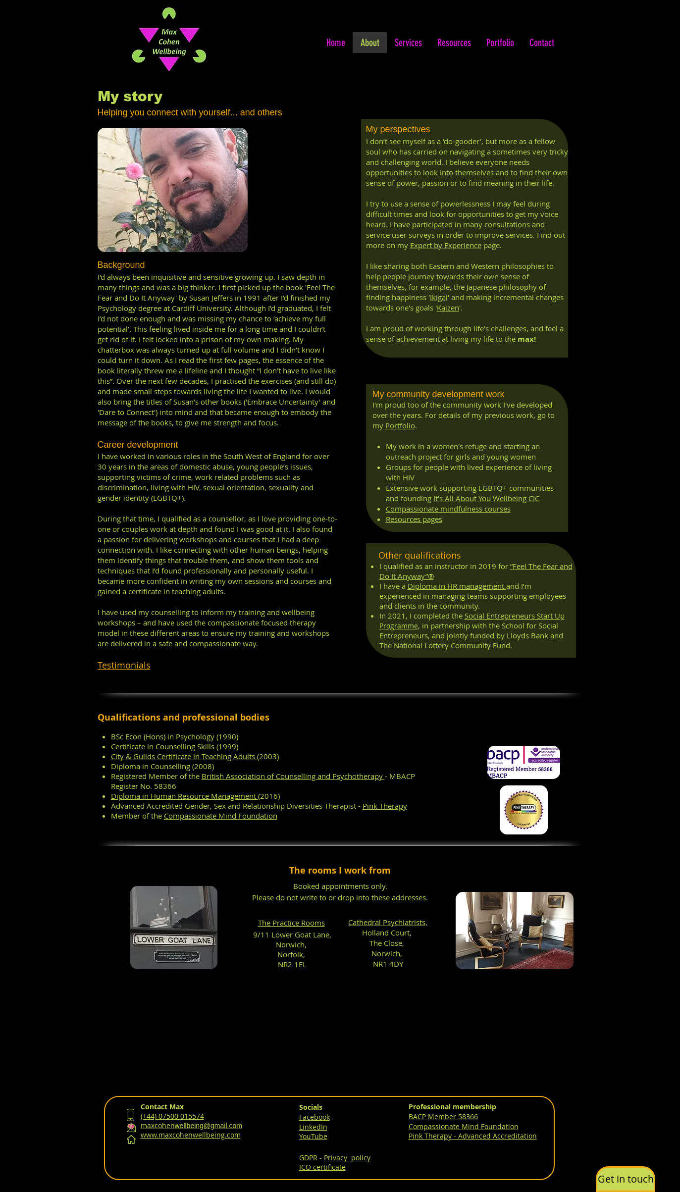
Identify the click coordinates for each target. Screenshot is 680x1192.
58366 (468, 1116)
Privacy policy (347, 1157)
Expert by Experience (445, 245)
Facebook (314, 1117)
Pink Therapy (385, 806)
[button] (625, 1179)
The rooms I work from (340, 870)
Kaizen (448, 307)
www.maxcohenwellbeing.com (191, 1135)
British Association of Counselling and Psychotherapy (293, 776)
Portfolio (400, 425)
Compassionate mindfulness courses (448, 509)
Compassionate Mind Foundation (220, 816)
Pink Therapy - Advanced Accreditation (473, 1135)
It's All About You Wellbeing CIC (486, 498)
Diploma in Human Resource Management (184, 796)
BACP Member (433, 1116)
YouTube (313, 1136)
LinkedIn (313, 1127)
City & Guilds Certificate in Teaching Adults (184, 756)
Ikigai (439, 297)
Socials (310, 1107)
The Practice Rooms (291, 923)
